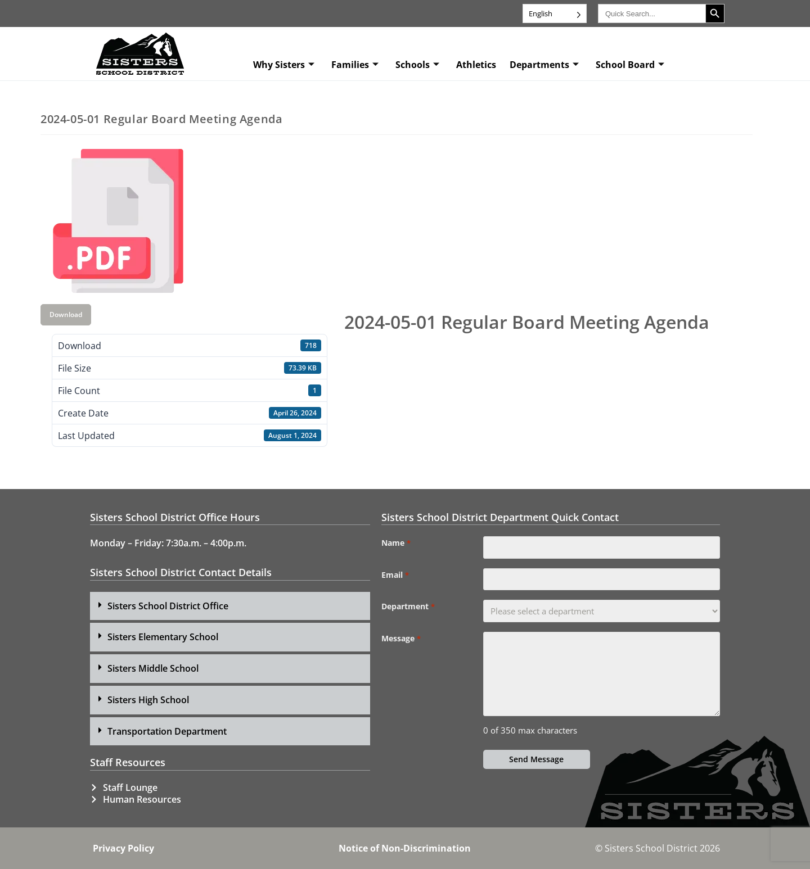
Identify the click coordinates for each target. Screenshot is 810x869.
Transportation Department (167, 731)
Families (355, 64)
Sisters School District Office (167, 606)
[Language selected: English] (555, 13)
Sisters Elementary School (162, 637)
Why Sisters (283, 64)
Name (395, 543)
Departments (544, 64)
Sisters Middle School (153, 668)
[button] (230, 606)
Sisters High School (148, 700)
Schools (417, 64)
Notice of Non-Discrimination (405, 848)
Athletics (476, 64)
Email (394, 575)
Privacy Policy (123, 848)
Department (407, 607)
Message (400, 639)
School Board (630, 64)
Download (66, 314)
